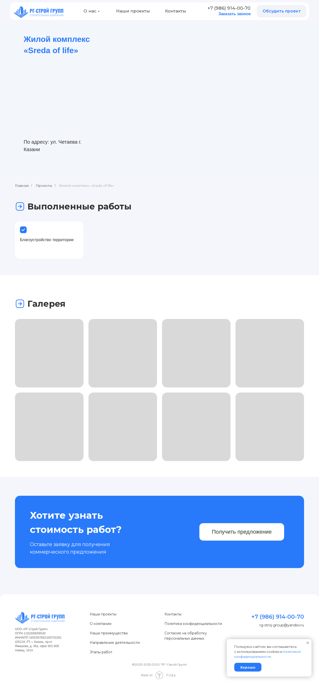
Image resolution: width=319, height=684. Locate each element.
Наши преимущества (109, 633)
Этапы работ (101, 652)
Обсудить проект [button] (282, 11)
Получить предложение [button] (242, 532)
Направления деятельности (115, 642)
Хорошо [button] (247, 667)
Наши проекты (133, 10)
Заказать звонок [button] (234, 14)
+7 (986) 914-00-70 (229, 8)
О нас (89, 10)
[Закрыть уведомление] (307, 642)
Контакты (175, 10)
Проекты (44, 185)
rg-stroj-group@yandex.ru (281, 625)
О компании (100, 623)
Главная (22, 185)
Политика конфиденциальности (193, 623)
